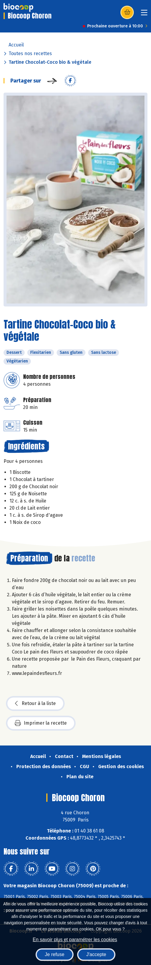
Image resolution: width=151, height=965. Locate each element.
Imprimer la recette (41, 723)
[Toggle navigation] (144, 14)
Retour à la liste (35, 703)
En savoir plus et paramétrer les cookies (75, 939)
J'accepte (96, 954)
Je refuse (54, 954)
